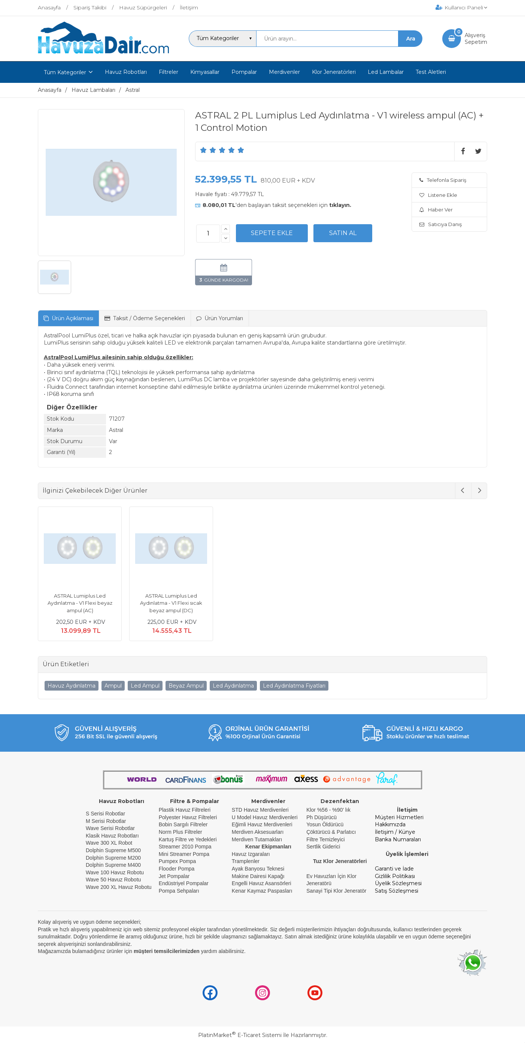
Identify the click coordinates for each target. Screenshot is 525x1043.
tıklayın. (340, 205)
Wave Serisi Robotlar (110, 828)
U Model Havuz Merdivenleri (265, 817)
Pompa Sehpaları (179, 891)
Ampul (113, 685)
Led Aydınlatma (233, 685)
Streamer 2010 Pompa (185, 847)
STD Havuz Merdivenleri (260, 810)
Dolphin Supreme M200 (114, 858)
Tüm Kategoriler (65, 72)
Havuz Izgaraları (251, 854)
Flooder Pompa (177, 869)
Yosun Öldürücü (324, 824)
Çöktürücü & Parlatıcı (331, 832)
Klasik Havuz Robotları (112, 836)
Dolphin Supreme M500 (113, 850)
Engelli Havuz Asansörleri (261, 883)
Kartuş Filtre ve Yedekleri (188, 839)
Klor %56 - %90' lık (328, 810)
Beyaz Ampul (186, 685)
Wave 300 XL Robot (109, 843)
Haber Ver (436, 210)
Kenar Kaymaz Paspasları (262, 891)
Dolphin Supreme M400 (113, 865)
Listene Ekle (438, 195)
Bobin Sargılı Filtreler (183, 824)
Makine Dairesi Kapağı (258, 876)
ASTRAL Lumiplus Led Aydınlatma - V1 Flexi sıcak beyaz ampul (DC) (171, 603)
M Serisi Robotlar (106, 821)
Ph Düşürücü (321, 817)
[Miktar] (208, 234)
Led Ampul (145, 685)
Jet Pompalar (174, 876)
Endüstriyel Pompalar (184, 883)
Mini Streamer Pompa (184, 854)
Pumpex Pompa (177, 861)
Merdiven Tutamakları (257, 839)
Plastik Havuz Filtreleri (184, 810)
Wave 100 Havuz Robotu (115, 872)
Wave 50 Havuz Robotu (114, 880)
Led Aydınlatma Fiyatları (294, 685)
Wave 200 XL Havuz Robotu (119, 887)
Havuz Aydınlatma (71, 685)
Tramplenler (246, 861)
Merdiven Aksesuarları (258, 832)
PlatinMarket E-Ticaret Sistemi (240, 1035)
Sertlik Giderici (323, 847)
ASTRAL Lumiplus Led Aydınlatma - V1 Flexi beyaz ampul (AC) (80, 603)
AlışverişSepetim (476, 38)
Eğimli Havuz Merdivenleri (262, 824)
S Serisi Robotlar (105, 814)
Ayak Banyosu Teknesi (258, 869)
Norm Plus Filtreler (180, 832)
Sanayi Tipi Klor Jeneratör (336, 891)
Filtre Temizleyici (325, 839)
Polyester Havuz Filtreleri (188, 817)
